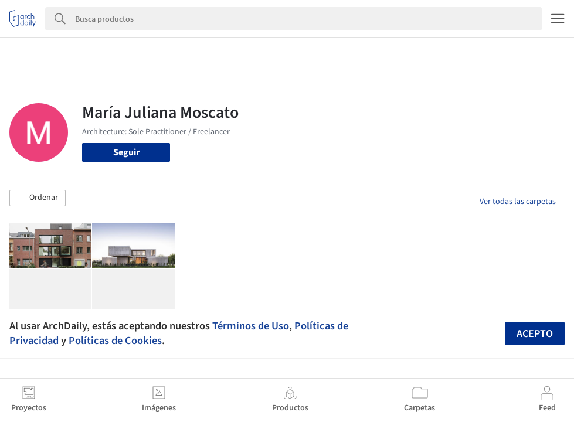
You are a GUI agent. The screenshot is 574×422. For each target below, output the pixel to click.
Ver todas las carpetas (518, 202)
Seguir (126, 152)
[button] (37, 198)
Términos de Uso (250, 325)
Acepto (535, 333)
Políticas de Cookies (115, 340)
